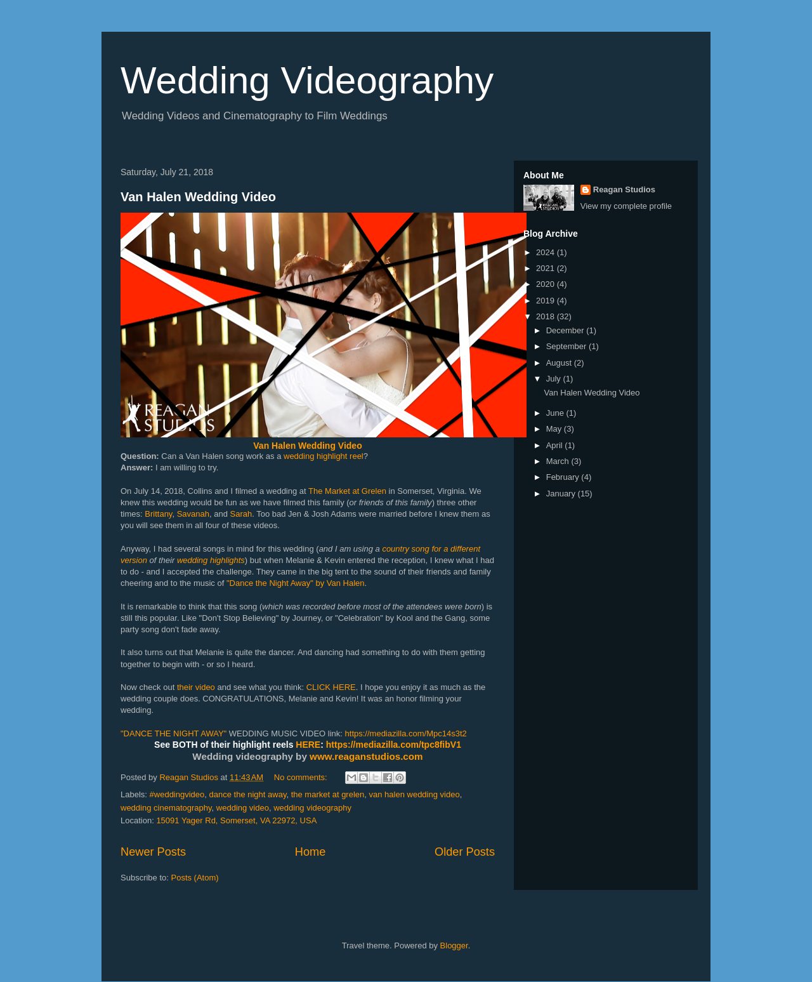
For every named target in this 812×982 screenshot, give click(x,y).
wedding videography (312, 808)
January (562, 493)
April (555, 445)
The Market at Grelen (347, 491)
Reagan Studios (624, 189)
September (567, 346)
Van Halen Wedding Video (198, 197)
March (559, 461)
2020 (546, 284)
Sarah (241, 514)
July (554, 378)
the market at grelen (328, 794)
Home (310, 852)
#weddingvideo (177, 794)
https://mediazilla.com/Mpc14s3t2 (406, 733)
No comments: (301, 777)
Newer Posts (153, 852)
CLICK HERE (331, 687)
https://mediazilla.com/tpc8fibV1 (393, 745)
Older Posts (465, 852)
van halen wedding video (414, 794)
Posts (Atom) (195, 877)
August (560, 363)
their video (196, 687)
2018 (546, 316)
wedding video (242, 808)
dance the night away (248, 794)
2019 (546, 300)
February (564, 477)
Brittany (158, 514)
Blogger (454, 945)
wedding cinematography (166, 808)
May (555, 429)
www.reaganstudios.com (366, 756)
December (566, 330)
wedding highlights (211, 560)
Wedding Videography (307, 80)
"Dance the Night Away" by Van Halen (295, 583)
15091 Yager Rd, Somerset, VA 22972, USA (236, 820)
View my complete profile (626, 206)
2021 (546, 268)
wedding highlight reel (323, 456)
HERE (308, 745)
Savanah (193, 514)
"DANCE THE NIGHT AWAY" (173, 733)
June (556, 413)
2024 (546, 252)
